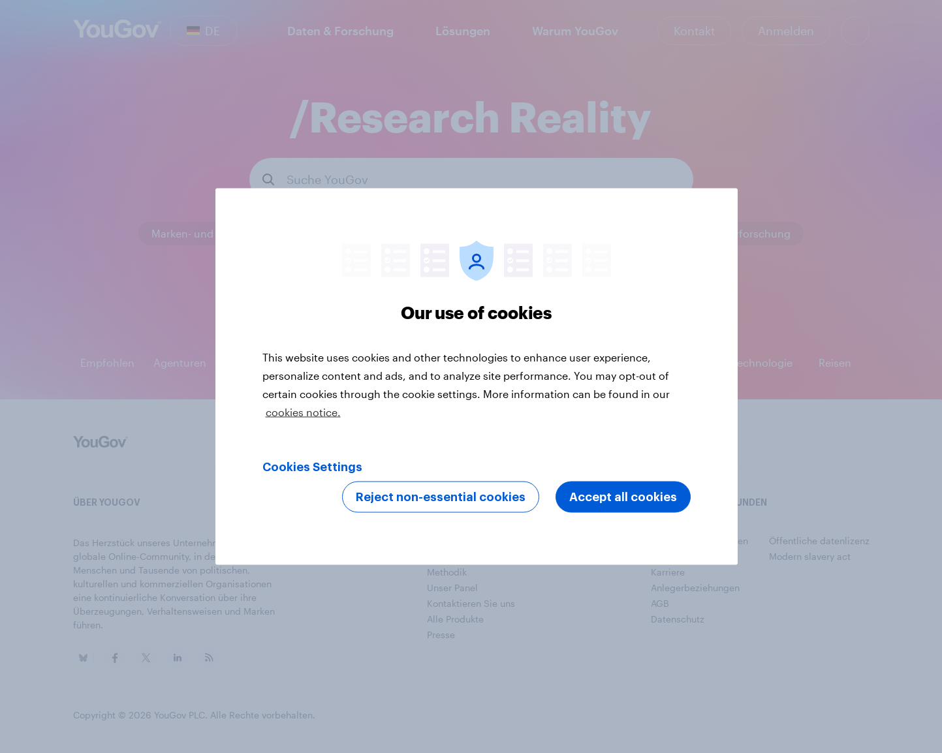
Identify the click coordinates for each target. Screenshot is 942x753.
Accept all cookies (623, 497)
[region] (476, 377)
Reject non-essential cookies (441, 497)
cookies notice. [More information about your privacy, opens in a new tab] (303, 412)
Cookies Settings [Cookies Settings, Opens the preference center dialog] (312, 467)
